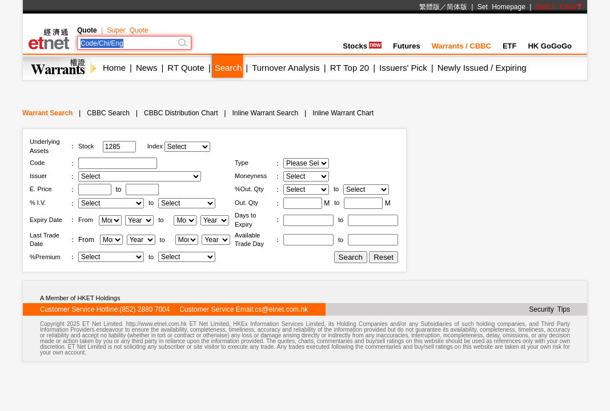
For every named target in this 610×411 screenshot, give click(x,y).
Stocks (362, 46)
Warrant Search (47, 113)
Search (228, 67)
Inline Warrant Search (265, 113)
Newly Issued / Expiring (482, 67)
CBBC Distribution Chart (181, 113)
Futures (406, 46)
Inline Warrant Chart (343, 113)
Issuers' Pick (403, 67)
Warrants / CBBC (461, 46)
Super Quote (127, 30)
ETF (510, 46)
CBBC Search (108, 113)
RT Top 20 (349, 67)
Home (114, 67)
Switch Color (559, 7)
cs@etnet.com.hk (281, 309)
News (147, 67)
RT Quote (185, 67)
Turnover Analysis (286, 67)
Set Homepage (501, 7)
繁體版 (429, 7)
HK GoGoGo (550, 46)
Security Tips (549, 309)
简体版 (457, 7)
